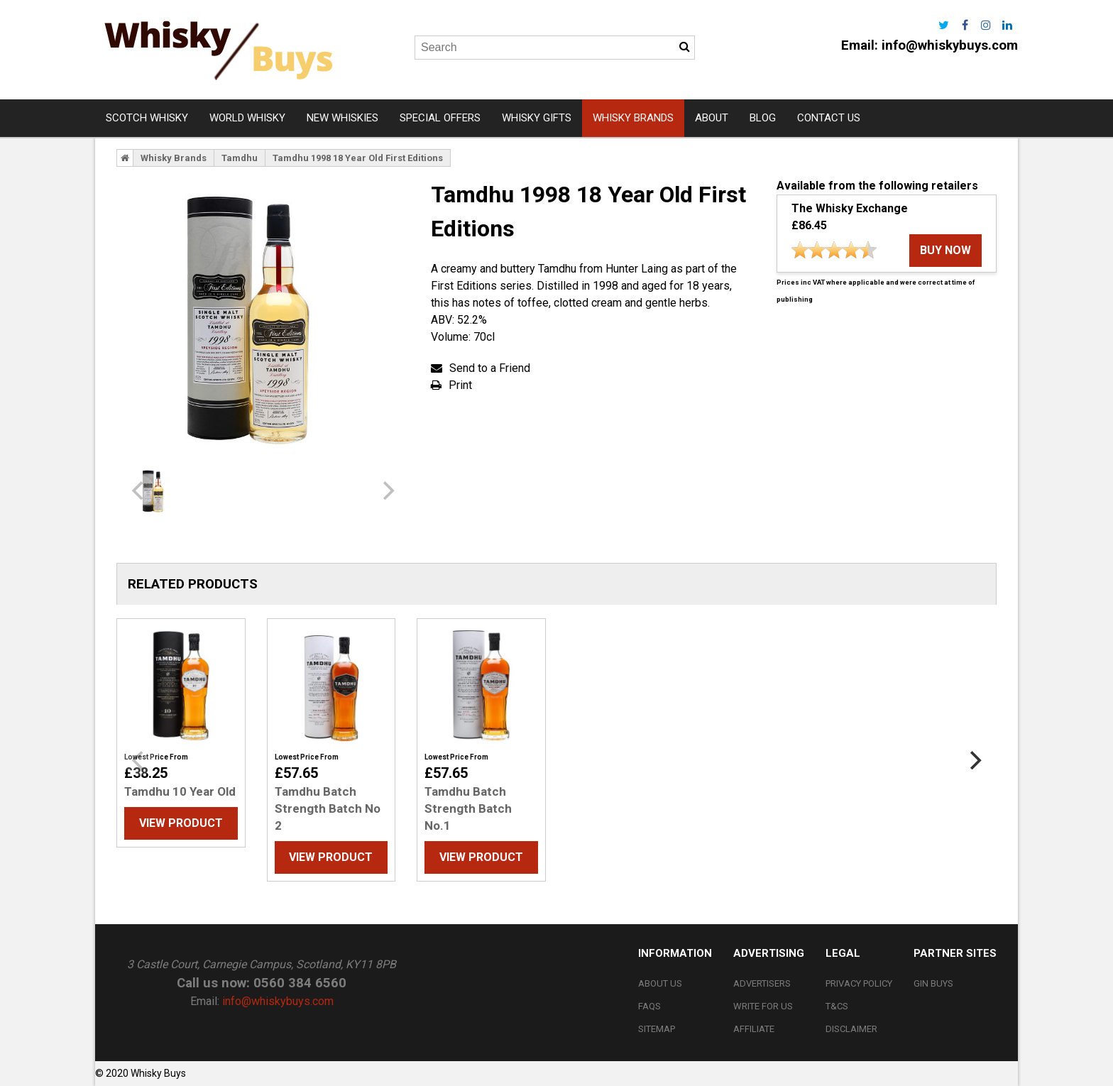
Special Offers (440, 117)
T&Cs (837, 1006)
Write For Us (763, 1006)
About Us (660, 983)
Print (460, 385)
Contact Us (828, 117)
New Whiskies (342, 117)
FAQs (649, 1006)
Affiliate (753, 1029)
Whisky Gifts (536, 117)
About (711, 117)
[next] (386, 490)
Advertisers (762, 983)
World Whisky (247, 117)
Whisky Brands (633, 117)
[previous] (139, 490)
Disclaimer (851, 1029)
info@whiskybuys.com (950, 45)
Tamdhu (239, 158)
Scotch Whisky (147, 117)
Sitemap (656, 1029)
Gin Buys (933, 983)
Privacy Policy (859, 983)
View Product (181, 823)
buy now (945, 250)
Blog (763, 117)
